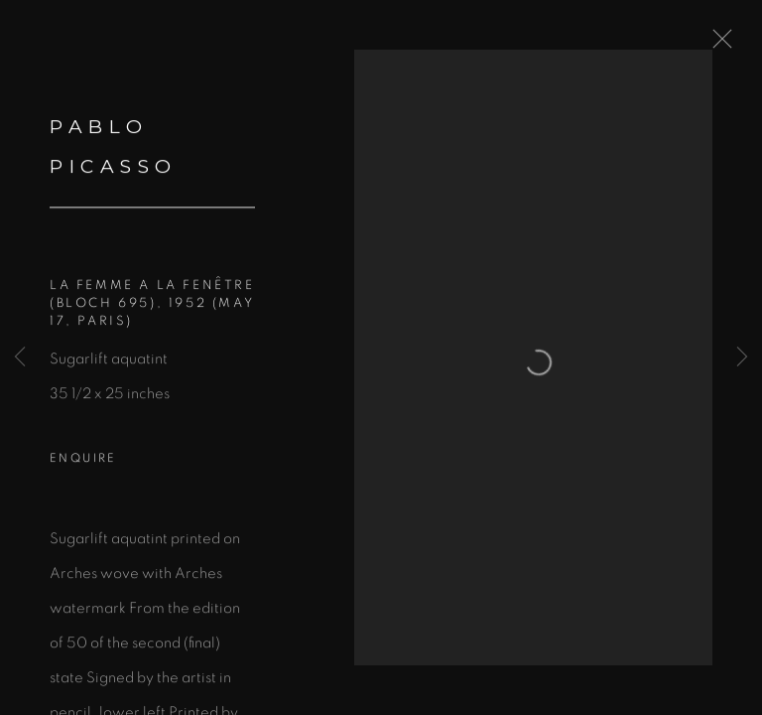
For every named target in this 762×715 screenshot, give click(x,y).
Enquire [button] (83, 461)
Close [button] (717, 45)
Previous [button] (20, 357)
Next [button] (742, 357)
